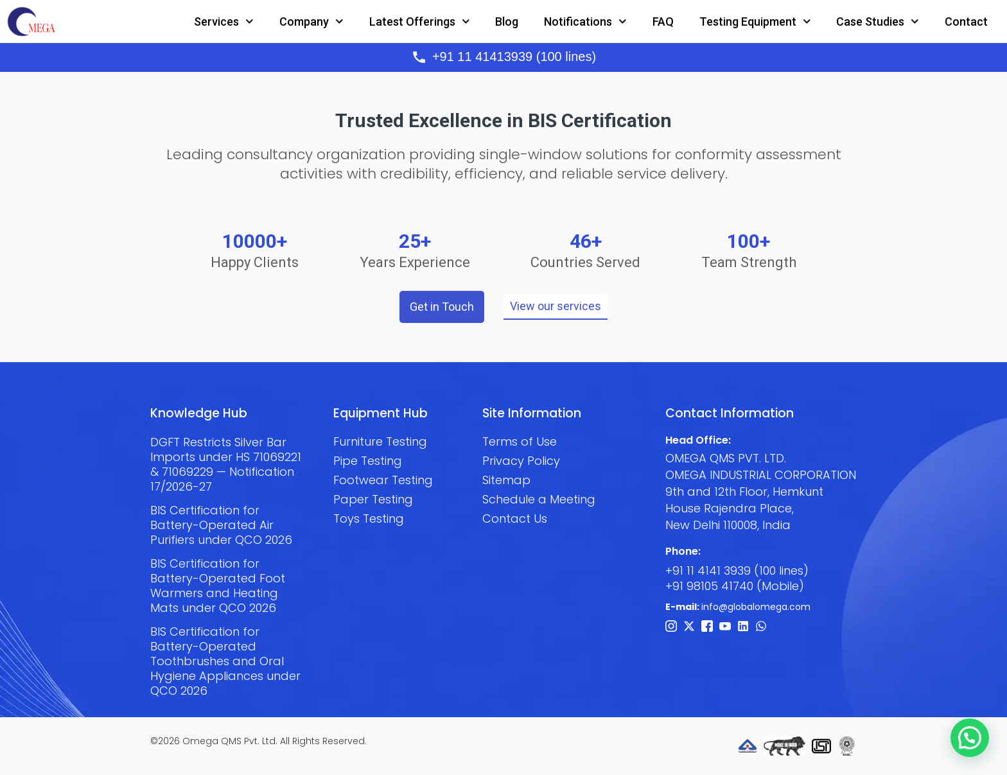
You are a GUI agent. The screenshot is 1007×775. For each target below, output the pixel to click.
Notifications (585, 21)
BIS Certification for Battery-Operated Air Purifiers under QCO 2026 (221, 525)
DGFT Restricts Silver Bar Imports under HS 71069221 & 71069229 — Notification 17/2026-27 (225, 464)
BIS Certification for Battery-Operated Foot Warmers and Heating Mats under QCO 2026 (217, 585)
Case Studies (877, 21)
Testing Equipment (755, 21)
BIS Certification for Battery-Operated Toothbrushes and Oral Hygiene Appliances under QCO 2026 (225, 661)
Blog (506, 21)
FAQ (663, 21)
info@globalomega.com (755, 606)
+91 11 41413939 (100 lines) (514, 56)
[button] (970, 737)
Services (224, 21)
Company (311, 21)
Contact (966, 21)
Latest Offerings (419, 21)
